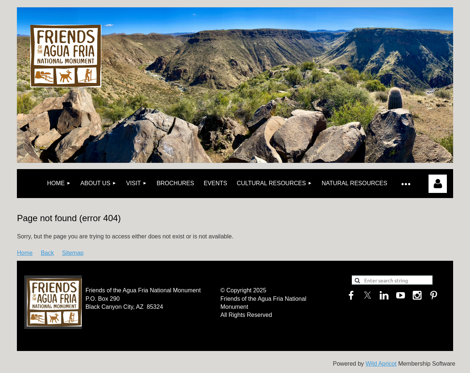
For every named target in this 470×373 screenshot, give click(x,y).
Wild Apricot (380, 364)
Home (25, 253)
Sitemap (73, 253)
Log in (438, 184)
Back (47, 253)
